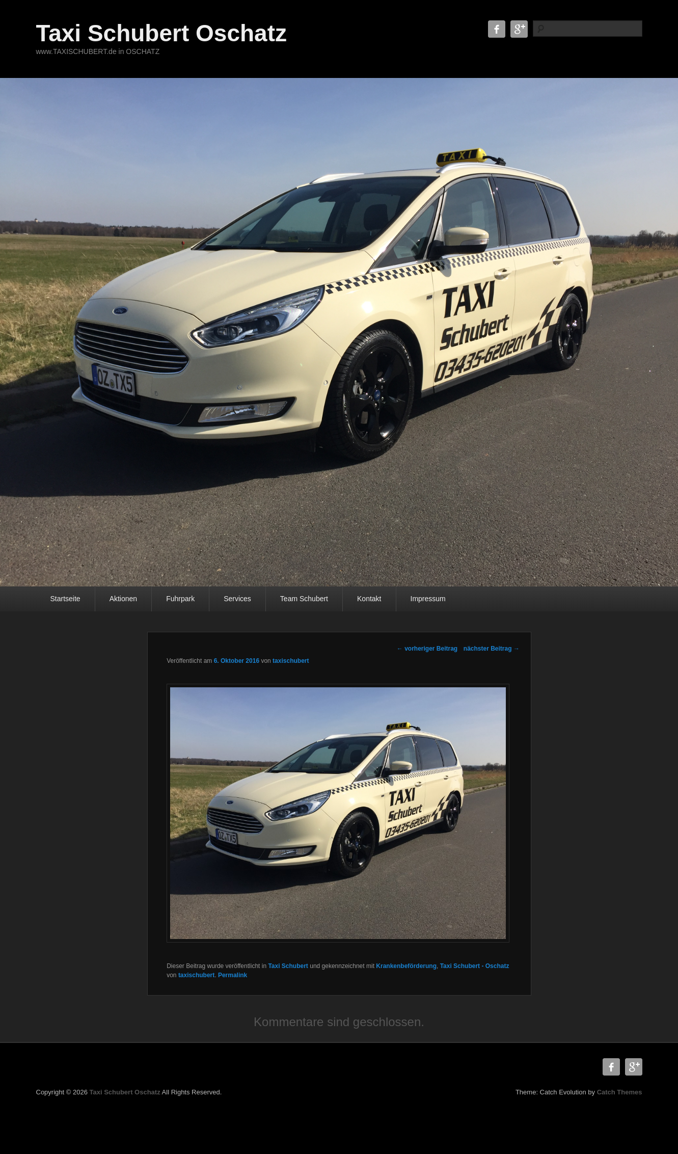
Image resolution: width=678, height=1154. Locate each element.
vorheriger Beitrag (427, 648)
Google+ (519, 29)
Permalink (232, 975)
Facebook (496, 29)
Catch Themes (619, 1092)
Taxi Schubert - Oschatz (474, 966)
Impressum (428, 599)
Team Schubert (304, 599)
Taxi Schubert (288, 966)
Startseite (65, 599)
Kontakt (369, 599)
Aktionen (123, 599)
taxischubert (291, 660)
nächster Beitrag (492, 648)
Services (237, 599)
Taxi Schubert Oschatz (161, 33)
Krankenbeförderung (406, 966)
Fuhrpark (180, 599)
